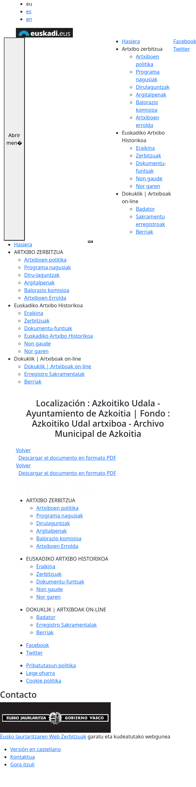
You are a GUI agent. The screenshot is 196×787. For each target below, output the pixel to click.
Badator (145, 208)
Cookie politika (43, 680)
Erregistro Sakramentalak (54, 373)
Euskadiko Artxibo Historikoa (58, 335)
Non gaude (149, 178)
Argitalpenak (151, 94)
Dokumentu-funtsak (48, 328)
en (29, 19)
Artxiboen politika (45, 259)
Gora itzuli (22, 764)
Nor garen (148, 186)
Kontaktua (22, 756)
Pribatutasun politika (51, 665)
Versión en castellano (35, 749)
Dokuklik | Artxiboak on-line (57, 366)
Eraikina (145, 147)
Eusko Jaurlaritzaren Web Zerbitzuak (43, 736)
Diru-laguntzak (42, 274)
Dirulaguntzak (153, 86)
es (29, 11)
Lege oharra (40, 673)
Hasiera (131, 41)
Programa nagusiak (47, 267)
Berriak (144, 231)
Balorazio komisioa (46, 290)
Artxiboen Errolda (45, 297)
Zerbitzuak (148, 155)
